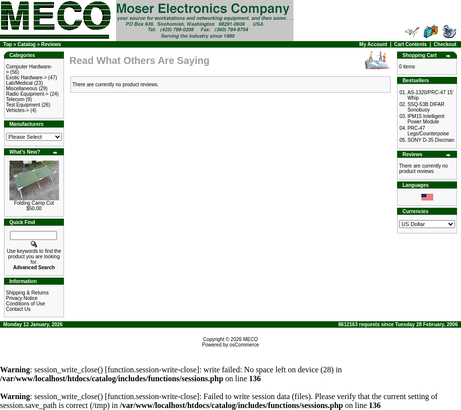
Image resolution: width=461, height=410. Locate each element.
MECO (250, 339)
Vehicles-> (17, 110)
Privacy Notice (22, 298)
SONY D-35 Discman (430, 140)
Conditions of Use (25, 303)
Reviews (51, 44)
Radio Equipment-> (27, 94)
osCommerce (244, 345)
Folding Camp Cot (34, 203)
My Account (373, 44)
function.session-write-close (152, 369)
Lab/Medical (19, 83)
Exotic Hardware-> (26, 77)
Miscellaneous (21, 88)
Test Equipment (23, 105)
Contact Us (18, 309)
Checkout (445, 44)
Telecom (15, 99)
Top (7, 44)
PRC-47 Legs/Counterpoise (428, 130)
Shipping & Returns (27, 292)
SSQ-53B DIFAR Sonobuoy (425, 107)
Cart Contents (410, 44)
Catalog (26, 44)
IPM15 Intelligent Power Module (426, 119)
